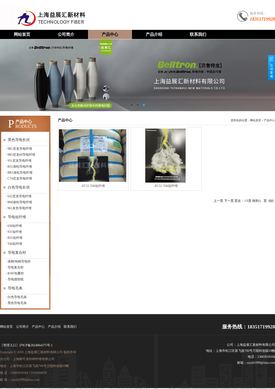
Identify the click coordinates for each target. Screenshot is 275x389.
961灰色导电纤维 (20, 208)
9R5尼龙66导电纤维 (21, 154)
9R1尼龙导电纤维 (20, 148)
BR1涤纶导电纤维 (20, 172)
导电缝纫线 (16, 279)
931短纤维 (15, 232)
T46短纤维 (15, 243)
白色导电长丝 (19, 187)
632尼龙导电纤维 (20, 196)
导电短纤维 (17, 217)
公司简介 (66, 34)
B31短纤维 (15, 238)
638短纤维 (15, 226)
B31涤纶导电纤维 (20, 166)
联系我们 (198, 34)
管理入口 (9, 345)
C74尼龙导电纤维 (20, 178)
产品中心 (110, 34)
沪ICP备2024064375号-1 (35, 345)
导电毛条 (15, 288)
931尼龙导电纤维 (20, 160)
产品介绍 (154, 34)
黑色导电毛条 (17, 303)
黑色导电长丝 (19, 140)
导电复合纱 (17, 252)
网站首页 (22, 34)
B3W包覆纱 (16, 273)
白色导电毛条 (17, 297)
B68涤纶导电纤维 (20, 202)
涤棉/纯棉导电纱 (19, 261)
